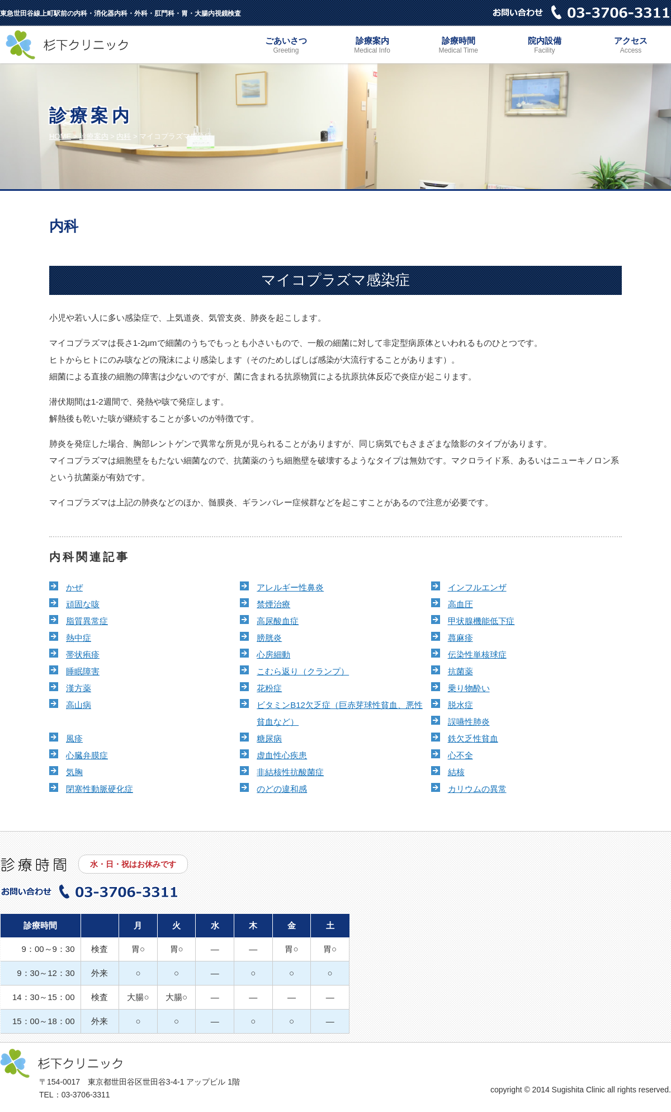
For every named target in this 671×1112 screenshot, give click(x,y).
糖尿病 (269, 738)
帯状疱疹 (83, 654)
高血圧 (460, 604)
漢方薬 (78, 688)
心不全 (460, 755)
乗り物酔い (469, 688)
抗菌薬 (460, 671)
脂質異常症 (87, 621)
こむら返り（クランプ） (303, 671)
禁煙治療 (273, 604)
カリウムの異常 (477, 789)
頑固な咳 (83, 604)
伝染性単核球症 (477, 654)
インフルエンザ (477, 587)
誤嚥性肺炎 (469, 721)
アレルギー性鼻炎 (290, 587)
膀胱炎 (269, 637)
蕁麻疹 (460, 637)
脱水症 (460, 705)
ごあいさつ (285, 46)
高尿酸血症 (278, 621)
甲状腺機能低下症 (481, 621)
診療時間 (458, 46)
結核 (456, 772)
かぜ (74, 587)
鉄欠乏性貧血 (473, 738)
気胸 (74, 772)
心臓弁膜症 (87, 755)
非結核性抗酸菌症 (290, 772)
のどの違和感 (282, 789)
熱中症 (78, 637)
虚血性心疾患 (282, 755)
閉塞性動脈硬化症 (99, 789)
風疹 (74, 738)
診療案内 (372, 46)
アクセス (630, 46)
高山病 (78, 705)
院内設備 (544, 46)
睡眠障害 (83, 671)
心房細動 (273, 654)
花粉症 (269, 688)
